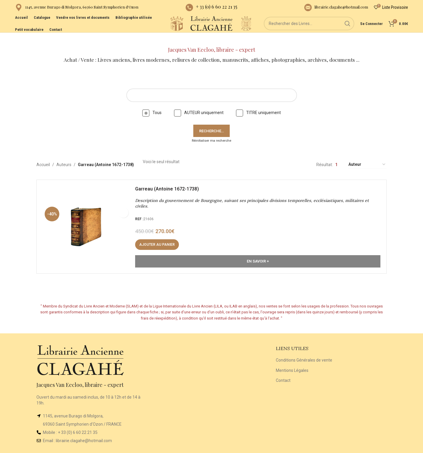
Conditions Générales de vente (304, 349)
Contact (283, 370)
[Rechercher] (311, 32)
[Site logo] (150, 32)
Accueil (43, 154)
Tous (152, 102)
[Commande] (367, 154)
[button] (160, 237)
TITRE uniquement (258, 102)
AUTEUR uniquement (199, 102)
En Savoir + (258, 254)
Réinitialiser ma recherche (211, 130)
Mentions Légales (292, 360)
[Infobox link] (76, 9)
